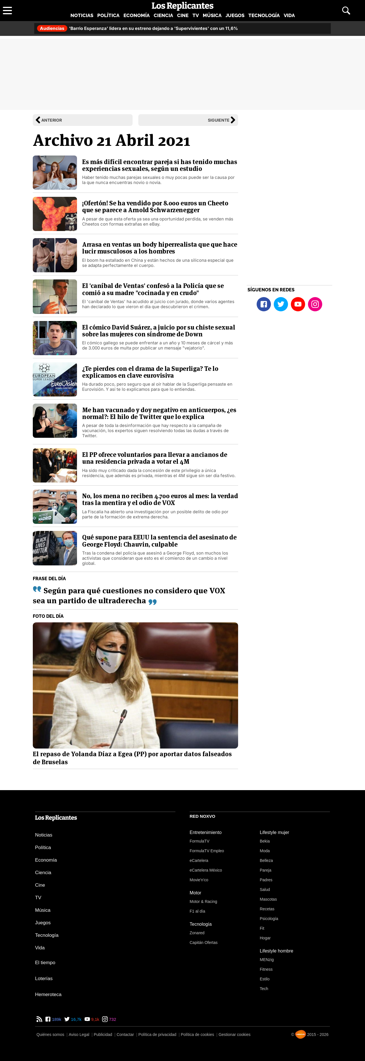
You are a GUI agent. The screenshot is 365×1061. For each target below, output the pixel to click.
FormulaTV (199, 841)
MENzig (267, 959)
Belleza (266, 860)
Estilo (264, 979)
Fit (262, 928)
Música (212, 15)
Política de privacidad (157, 1034)
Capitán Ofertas (204, 942)
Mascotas (268, 899)
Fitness (266, 969)
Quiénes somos (50, 1034)
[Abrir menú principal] (7, 10)
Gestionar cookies (234, 1034)
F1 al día (197, 911)
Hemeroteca (48, 994)
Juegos (235, 15)
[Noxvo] (300, 1034)
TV (195, 15)
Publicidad (103, 1034)
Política (108, 15)
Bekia (265, 841)
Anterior (51, 120)
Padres (266, 880)
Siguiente (219, 120)
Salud (265, 889)
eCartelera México (206, 870)
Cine (182, 15)
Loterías (43, 978)
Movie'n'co (199, 880)
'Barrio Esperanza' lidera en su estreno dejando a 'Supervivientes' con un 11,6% (137, 28)
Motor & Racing (203, 901)
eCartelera (199, 860)
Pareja (265, 870)
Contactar (125, 1034)
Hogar (265, 938)
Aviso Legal (79, 1034)
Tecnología (264, 15)
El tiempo (45, 962)
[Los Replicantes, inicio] (183, 6)
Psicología (269, 918)
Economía (136, 15)
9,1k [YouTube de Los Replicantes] (95, 1019)
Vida (289, 15)
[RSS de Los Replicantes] (39, 1019)
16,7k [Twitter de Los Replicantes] (76, 1019)
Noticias (81, 15)
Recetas (267, 909)
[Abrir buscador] (346, 11)
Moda (265, 851)
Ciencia (163, 15)
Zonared (197, 933)
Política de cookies (197, 1034)
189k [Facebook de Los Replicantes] (56, 1019)
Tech (264, 988)
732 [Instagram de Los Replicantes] (112, 1019)
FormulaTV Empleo (207, 851)
